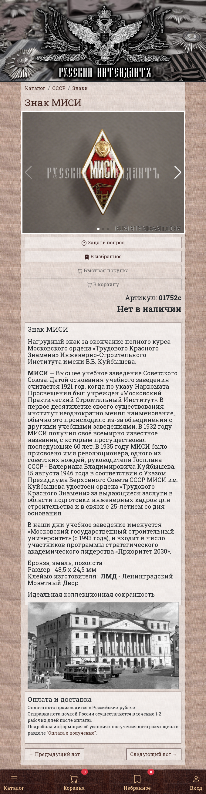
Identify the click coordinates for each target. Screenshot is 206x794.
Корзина (74, 781)
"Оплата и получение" (71, 733)
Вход (196, 781)
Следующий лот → (153, 754)
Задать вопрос (103, 242)
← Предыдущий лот (54, 754)
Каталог (14, 781)
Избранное (137, 781)
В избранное (103, 256)
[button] (178, 172)
